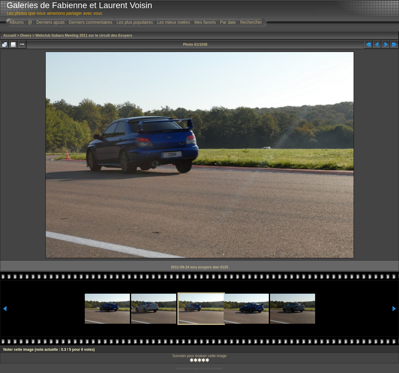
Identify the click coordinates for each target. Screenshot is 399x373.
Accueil (9, 35)
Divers (25, 35)
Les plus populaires (135, 22)
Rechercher (251, 22)
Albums (17, 22)
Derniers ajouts (50, 22)
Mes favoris (205, 22)
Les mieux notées (173, 22)
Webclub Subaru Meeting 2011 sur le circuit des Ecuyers (83, 35)
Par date (228, 22)
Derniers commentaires (90, 22)
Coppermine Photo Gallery (207, 368)
